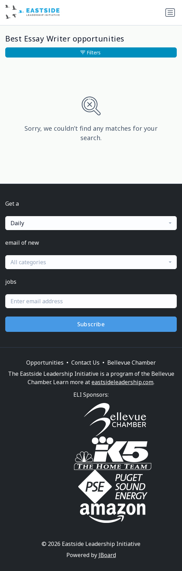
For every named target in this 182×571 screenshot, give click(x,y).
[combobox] (91, 223)
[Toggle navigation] (170, 12)
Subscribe (91, 324)
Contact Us (85, 362)
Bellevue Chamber (131, 362)
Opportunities (45, 362)
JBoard (107, 555)
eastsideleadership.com (122, 382)
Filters (90, 52)
